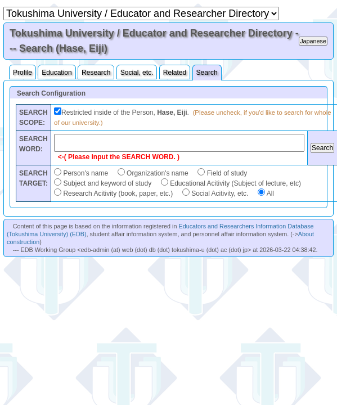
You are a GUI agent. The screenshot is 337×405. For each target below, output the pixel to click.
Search (207, 72)
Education (56, 72)
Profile (22, 72)
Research (96, 72)
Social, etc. (137, 72)
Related (174, 72)
